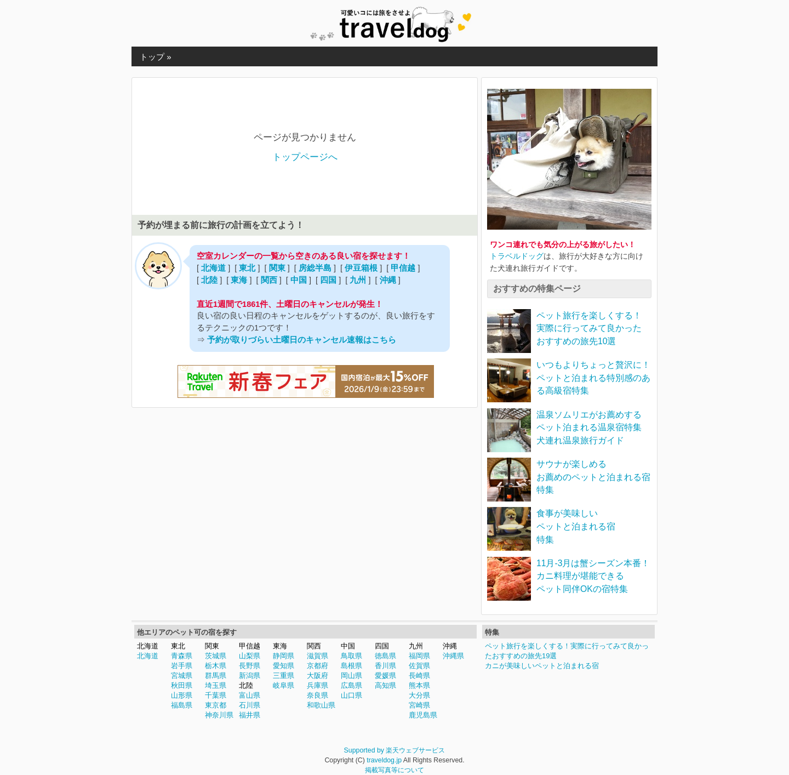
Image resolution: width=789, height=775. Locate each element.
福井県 (249, 715)
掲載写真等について (394, 770)
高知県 (385, 685)
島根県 (351, 666)
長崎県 (419, 675)
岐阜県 (283, 685)
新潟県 (249, 675)
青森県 (181, 656)
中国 (298, 280)
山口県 (351, 695)
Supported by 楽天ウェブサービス (394, 750)
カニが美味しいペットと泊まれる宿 (542, 666)
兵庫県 (317, 685)
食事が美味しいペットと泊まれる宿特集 (575, 526)
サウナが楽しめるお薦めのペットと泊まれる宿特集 (593, 476)
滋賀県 (317, 656)
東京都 (215, 705)
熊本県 (419, 685)
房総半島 (315, 268)
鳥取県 (351, 656)
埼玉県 (215, 685)
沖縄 (388, 280)
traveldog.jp (384, 760)
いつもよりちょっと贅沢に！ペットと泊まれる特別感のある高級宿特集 (593, 377)
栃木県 (215, 666)
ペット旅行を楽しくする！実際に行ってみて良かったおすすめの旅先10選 (589, 328)
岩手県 (181, 666)
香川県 (385, 666)
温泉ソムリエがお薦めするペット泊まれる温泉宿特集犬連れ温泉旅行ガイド (589, 427)
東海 (239, 280)
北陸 (209, 280)
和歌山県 (321, 705)
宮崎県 (419, 705)
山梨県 (249, 656)
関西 (269, 280)
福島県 (181, 705)
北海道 (213, 268)
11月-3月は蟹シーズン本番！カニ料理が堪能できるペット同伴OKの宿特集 (593, 576)
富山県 (249, 695)
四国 (328, 280)
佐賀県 (419, 666)
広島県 (351, 685)
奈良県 (317, 695)
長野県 (249, 666)
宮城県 (181, 675)
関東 (277, 268)
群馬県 (215, 675)
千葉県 (215, 695)
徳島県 (385, 656)
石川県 (249, 705)
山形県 (181, 695)
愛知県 (283, 666)
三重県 (283, 675)
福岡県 (419, 656)
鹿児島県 (423, 715)
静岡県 (283, 656)
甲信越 (403, 268)
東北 (247, 268)
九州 (358, 280)
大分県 (419, 695)
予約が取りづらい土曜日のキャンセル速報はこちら (301, 339)
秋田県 (181, 685)
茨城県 (215, 656)
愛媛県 (385, 675)
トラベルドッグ (517, 256)
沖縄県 (453, 656)
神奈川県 (219, 715)
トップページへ (305, 157)
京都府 (317, 666)
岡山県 (351, 675)
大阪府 (317, 675)
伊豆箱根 (361, 268)
